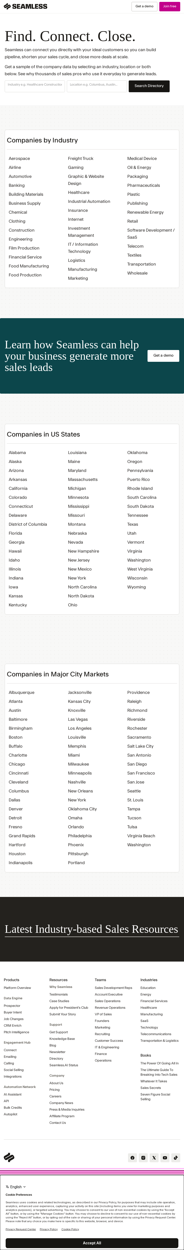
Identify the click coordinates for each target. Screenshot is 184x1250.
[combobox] (35, 85)
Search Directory (149, 86)
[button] (35, 86)
